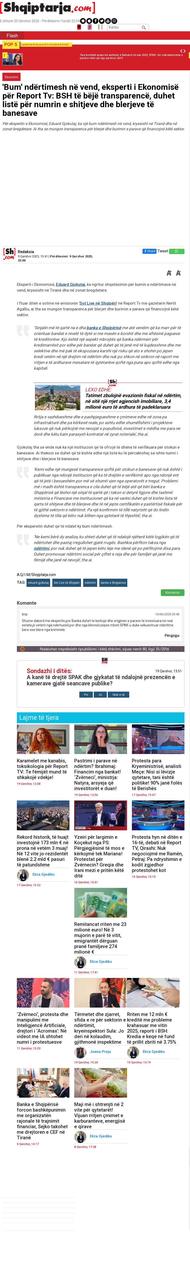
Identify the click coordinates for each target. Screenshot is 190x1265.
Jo (100, 694)
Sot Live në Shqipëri (98, 303)
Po (86, 694)
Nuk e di (118, 694)
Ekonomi (11, 77)
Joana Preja (101, 1051)
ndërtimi (41, 548)
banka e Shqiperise (113, 582)
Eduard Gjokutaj (70, 284)
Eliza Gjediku (44, 874)
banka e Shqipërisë (104, 327)
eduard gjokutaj (38, 582)
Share (149, 251)
